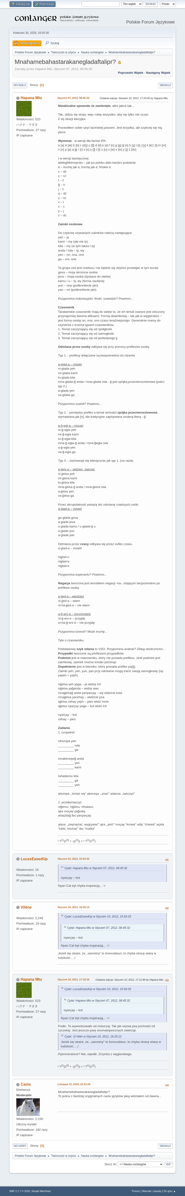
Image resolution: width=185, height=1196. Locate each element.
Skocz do (110, 1164)
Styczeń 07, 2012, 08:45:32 (73, 98)
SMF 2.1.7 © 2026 (19, 1191)
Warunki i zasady (151, 1191)
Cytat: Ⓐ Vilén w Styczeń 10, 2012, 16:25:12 (92, 1036)
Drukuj (165, 85)
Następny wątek (158, 72)
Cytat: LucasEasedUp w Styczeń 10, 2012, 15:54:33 (97, 916)
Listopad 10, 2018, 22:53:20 (74, 1084)
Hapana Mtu (31, 98)
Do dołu (20, 85)
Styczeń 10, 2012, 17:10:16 (73, 979)
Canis (26, 1084)
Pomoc (136, 1191)
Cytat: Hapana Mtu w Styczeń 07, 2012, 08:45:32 (95, 868)
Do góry (20, 1146)
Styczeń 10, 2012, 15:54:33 (73, 858)
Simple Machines (41, 1191)
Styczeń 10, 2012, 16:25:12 (73, 907)
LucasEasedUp (34, 859)
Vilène (26, 907)
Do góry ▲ (170, 1191)
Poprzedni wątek (130, 72)
